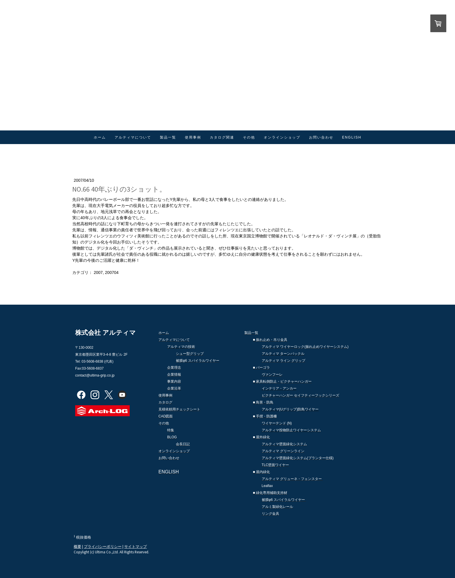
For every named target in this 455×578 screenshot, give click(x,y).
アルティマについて (133, 137)
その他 (249, 137)
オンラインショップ (282, 137)
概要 (77, 546)
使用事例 (193, 137)
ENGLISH (352, 137)
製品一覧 (168, 137)
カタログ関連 (222, 137)
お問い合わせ (321, 137)
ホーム (100, 137)
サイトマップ (135, 546)
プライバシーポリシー (103, 546)
